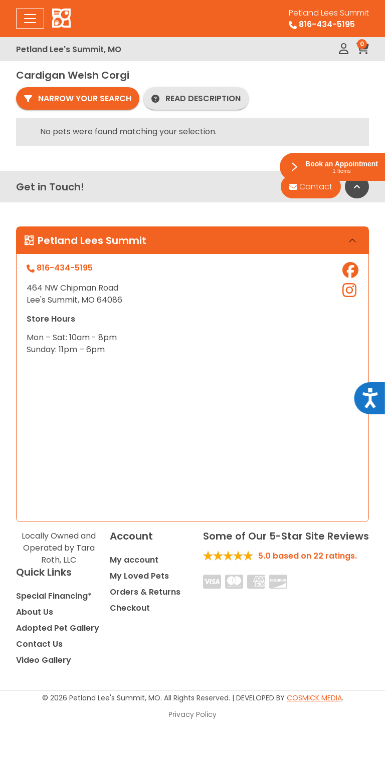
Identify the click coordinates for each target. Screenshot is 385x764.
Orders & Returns (145, 592)
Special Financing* (54, 596)
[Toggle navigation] (30, 19)
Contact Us (39, 644)
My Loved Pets (139, 576)
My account (134, 560)
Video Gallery (43, 660)
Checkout (130, 608)
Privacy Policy (192, 714)
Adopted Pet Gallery (57, 628)
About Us (34, 612)
